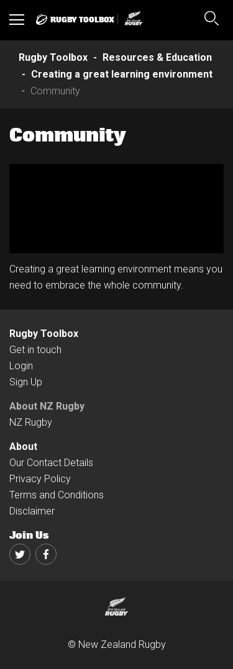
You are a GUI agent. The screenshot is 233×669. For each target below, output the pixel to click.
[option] (116, 208)
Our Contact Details (51, 463)
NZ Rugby (30, 422)
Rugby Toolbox (43, 333)
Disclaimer (32, 511)
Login (21, 366)
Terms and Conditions (56, 495)
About (23, 446)
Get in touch (35, 350)
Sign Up (25, 382)
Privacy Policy (40, 479)
